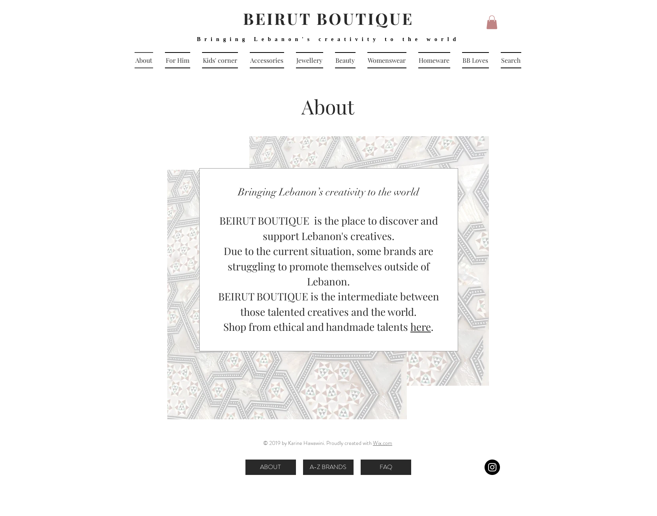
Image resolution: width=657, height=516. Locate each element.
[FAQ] (386, 467)
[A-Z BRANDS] (328, 467)
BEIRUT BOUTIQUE (328, 18)
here (420, 327)
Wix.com (382, 443)
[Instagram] (492, 467)
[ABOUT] (270, 467)
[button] (492, 22)
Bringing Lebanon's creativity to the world (328, 39)
